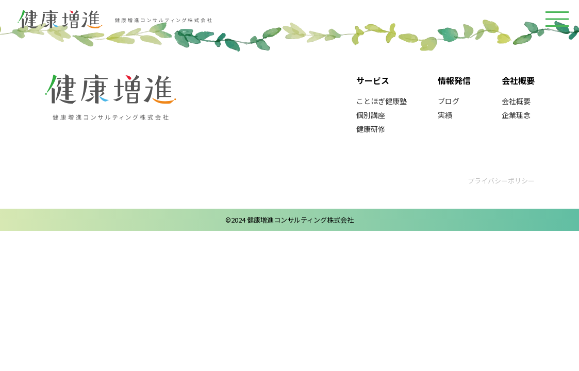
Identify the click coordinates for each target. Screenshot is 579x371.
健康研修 (370, 129)
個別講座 (370, 115)
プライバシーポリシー (501, 180)
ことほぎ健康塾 (381, 101)
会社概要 (516, 101)
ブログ (448, 101)
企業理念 (516, 115)
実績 (445, 115)
